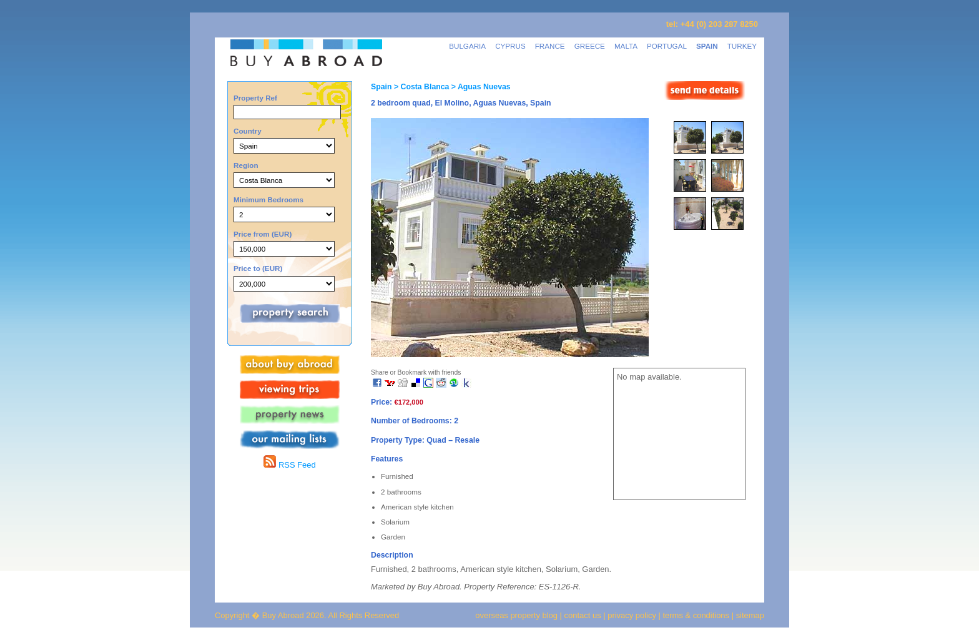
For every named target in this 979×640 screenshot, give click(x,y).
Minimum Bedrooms (268, 199)
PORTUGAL (667, 46)
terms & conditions (697, 615)
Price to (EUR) (258, 268)
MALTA (625, 46)
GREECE (589, 46)
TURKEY (742, 46)
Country (248, 131)
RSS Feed (289, 465)
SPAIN (707, 46)
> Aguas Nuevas (479, 86)
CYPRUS (510, 46)
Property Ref (255, 98)
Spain (381, 86)
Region (246, 165)
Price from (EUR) (263, 234)
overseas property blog (516, 615)
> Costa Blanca (420, 86)
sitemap (749, 615)
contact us (582, 615)
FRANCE (550, 46)
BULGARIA (467, 46)
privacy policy (632, 615)
